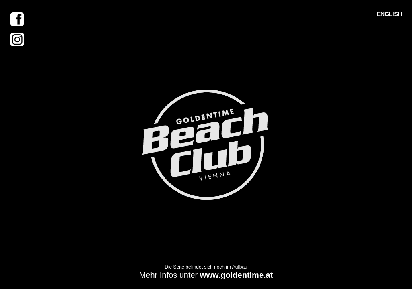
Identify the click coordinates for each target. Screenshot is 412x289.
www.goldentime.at (236, 275)
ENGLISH (389, 14)
